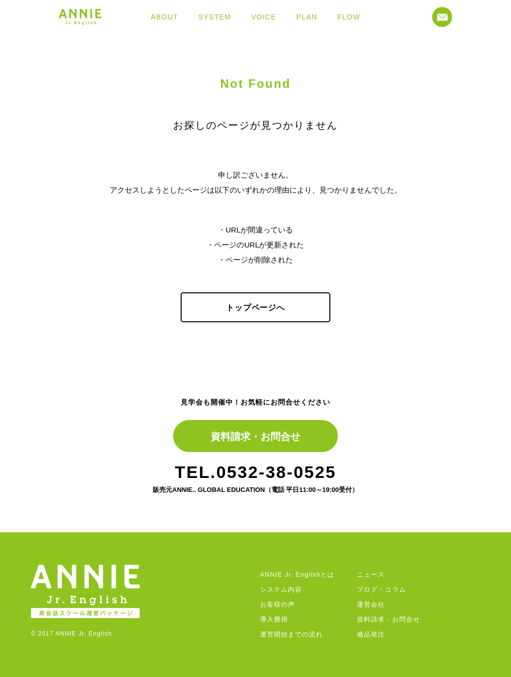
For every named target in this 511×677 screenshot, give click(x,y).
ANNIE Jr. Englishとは (297, 574)
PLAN (306, 17)
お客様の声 (277, 604)
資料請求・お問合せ (255, 436)
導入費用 (274, 619)
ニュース (371, 574)
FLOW (348, 17)
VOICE (263, 17)
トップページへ (255, 307)
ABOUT (164, 17)
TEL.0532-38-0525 (255, 471)
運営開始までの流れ (291, 634)
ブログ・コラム (381, 589)
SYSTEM (214, 17)
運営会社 (371, 604)
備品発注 (371, 634)
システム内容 (281, 589)
